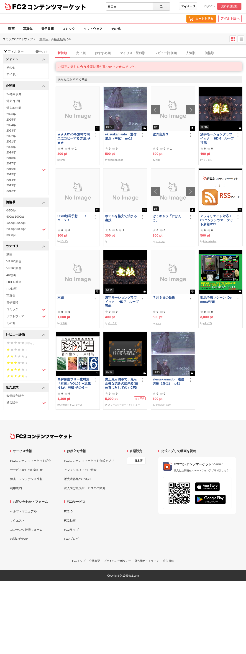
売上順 (81, 53)
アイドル (12, 74)
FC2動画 (70, 520)
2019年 (11, 152)
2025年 (11, 119)
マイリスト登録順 (132, 53)
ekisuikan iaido (115, 160)
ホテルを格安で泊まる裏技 (121, 218)
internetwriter (209, 241)
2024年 (11, 125)
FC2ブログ (71, 539)
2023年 (11, 130)
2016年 (26, 169)
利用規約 (16, 488)
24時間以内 (13, 94)
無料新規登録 (229, 6)
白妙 (158, 160)
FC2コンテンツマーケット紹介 (30, 460)
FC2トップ (79, 560)
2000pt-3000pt (26, 229)
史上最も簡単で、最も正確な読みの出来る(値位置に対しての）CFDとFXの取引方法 (121, 383)
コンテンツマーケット (56, 7)
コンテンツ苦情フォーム (26, 529)
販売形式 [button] (26, 387)
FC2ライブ (71, 529)
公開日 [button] (26, 86)
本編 (60, 297)
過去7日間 (13, 101)
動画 (11, 29)
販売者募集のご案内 (77, 479)
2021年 (11, 141)
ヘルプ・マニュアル (23, 511)
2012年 (11, 191)
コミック (68, 29)
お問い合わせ (19, 539)
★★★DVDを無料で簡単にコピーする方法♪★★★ (74, 138)
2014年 (11, 180)
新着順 (62, 53)
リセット (42, 51)
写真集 (28, 29)
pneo (62, 160)
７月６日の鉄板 (164, 297)
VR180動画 (13, 261)
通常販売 (26, 403)
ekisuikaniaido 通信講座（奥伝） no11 (168, 381)
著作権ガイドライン (147, 560)
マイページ (188, 6)
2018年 (11, 158)
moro (158, 323)
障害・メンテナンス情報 (26, 479)
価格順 (209, 53)
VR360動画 (13, 268)
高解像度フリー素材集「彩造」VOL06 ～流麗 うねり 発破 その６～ (74, 383)
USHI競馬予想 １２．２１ (72, 218)
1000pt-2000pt (16, 222)
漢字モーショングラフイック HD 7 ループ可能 (122, 302)
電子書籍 (47, 29)
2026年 (11, 114)
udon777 (207, 323)
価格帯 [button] (26, 202)
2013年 (11, 185)
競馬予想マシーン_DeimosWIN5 (216, 299)
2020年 (11, 147)
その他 (115, 29)
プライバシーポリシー (117, 560)
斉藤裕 (63, 323)
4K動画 (11, 275)
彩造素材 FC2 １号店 (71, 404)
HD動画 (11, 288)
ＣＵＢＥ (207, 160)
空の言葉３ (161, 134)
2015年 (11, 174)
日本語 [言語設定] (138, 460)
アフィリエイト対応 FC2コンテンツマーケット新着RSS (216, 220)
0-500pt (11, 210)
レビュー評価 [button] (26, 334)
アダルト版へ (230, 18)
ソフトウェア (92, 29)
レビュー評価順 (165, 53)
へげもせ (160, 241)
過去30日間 (13, 108)
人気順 (190, 53)
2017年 (11, 163)
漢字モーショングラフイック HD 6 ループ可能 (217, 138)
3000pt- (11, 235)
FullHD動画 (13, 282)
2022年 (11, 136)
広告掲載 (168, 560)
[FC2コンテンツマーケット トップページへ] (41, 436)
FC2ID (68, 511)
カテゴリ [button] (26, 246)
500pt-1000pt (15, 216)
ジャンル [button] (26, 59)
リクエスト (17, 520)
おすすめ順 (103, 53)
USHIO (64, 241)
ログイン (209, 6)
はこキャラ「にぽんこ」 (167, 218)
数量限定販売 (15, 396)
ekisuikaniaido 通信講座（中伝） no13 (120, 136)
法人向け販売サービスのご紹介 (84, 488)
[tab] (151, 53)
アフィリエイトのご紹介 (80, 470)
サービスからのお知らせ (26, 470)
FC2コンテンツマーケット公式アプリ (89, 460)
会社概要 (94, 560)
